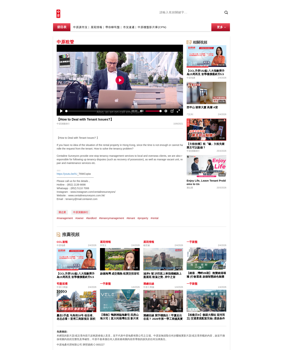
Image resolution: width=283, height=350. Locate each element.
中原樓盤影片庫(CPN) (152, 27)
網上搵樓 (210, 4)
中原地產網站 (193, 4)
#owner (79, 218)
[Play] (61, 111)
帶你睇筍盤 (112, 27)
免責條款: (62, 331)
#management (65, 218)
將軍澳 (187, 18)
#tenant (131, 218)
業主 (212, 18)
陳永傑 (176, 18)
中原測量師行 (80, 212)
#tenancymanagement (111, 218)
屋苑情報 (96, 27)
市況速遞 (129, 27)
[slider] (97, 111)
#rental (154, 218)
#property (143, 218)
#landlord (91, 218)
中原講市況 (200, 18)
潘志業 (62, 212)
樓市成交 (225, 4)
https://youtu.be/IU (67, 173)
